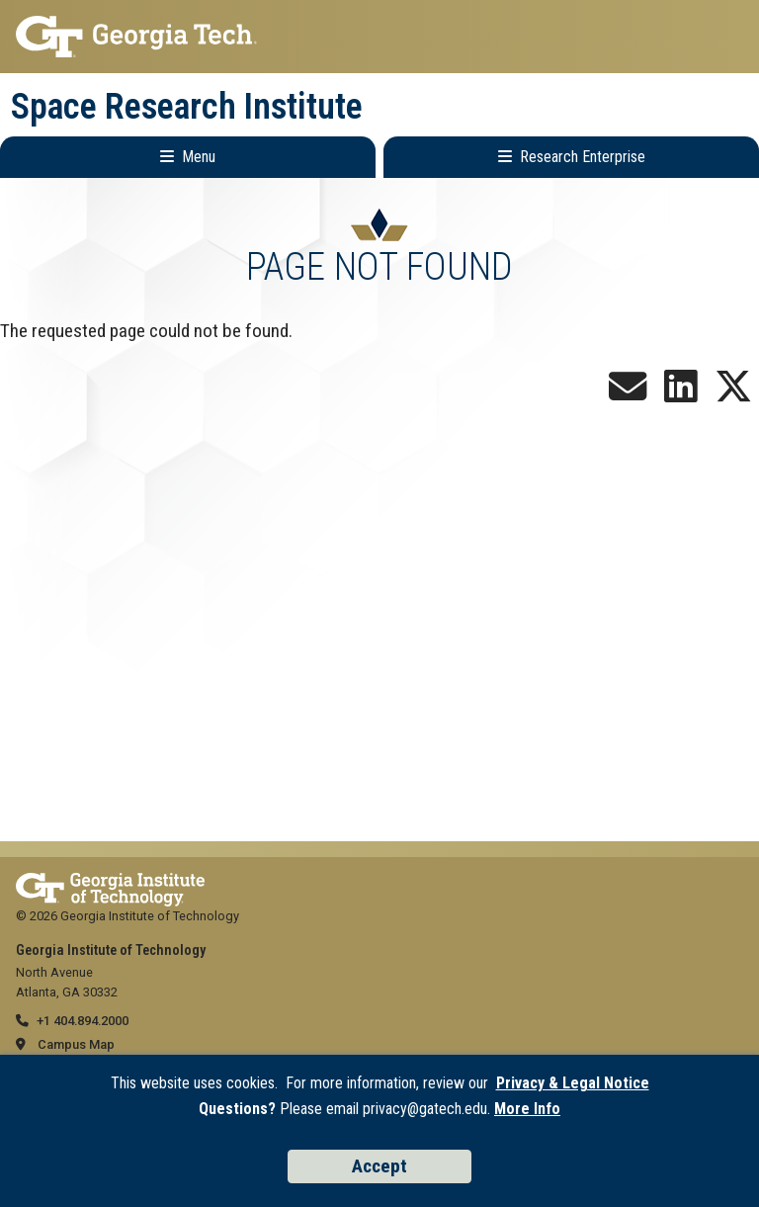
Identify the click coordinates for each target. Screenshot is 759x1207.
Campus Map (76, 1044)
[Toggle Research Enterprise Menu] (571, 157)
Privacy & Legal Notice (572, 1083)
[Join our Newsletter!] (627, 394)
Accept (379, 1166)
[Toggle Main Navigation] (188, 157)
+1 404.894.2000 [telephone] (82, 1020)
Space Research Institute (187, 107)
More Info (527, 1108)
